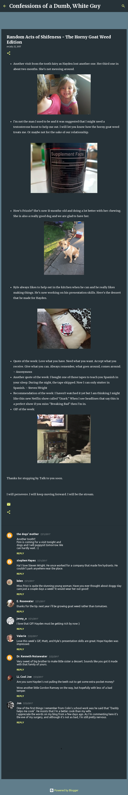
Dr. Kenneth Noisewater (32, 656)
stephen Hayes (26, 560)
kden (20, 580)
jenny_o (22, 618)
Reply (20, 553)
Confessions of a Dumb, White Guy (54, 6)
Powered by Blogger (64, 790)
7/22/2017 (32, 636)
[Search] (105, 6)
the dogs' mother (28, 534)
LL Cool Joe (24, 676)
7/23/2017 (38, 677)
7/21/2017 (45, 534)
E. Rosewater (25, 601)
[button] (9, 53)
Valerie (21, 635)
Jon (19, 703)
